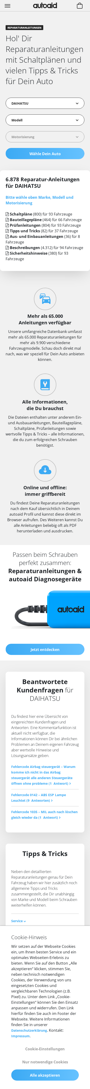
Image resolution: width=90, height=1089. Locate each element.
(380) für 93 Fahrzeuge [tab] (37, 256)
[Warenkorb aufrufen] (79, 6)
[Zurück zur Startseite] (45, 5)
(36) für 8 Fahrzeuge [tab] (43, 239)
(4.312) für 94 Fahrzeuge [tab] (44, 247)
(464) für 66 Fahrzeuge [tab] (44, 219)
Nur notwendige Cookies (45, 1062)
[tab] (45, 921)
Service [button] (18, 921)
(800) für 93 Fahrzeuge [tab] (39, 214)
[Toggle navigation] (8, 5)
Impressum (20, 1036)
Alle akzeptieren (45, 1075)
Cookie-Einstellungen (45, 1048)
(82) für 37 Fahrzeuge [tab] (42, 230)
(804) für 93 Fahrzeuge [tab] (43, 225)
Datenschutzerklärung (29, 1030)
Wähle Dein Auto (45, 153)
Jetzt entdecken (45, 649)
